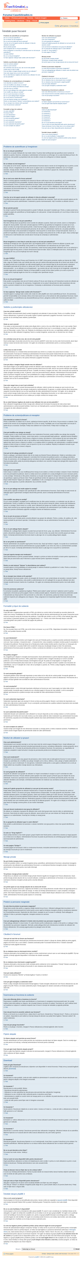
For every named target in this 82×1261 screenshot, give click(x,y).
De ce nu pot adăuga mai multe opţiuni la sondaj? (18, 90)
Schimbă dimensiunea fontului (76, 22)
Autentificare (74, 26)
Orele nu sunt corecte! (10, 65)
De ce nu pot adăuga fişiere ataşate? (14, 95)
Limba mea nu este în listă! (11, 69)
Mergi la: (18, 1249)
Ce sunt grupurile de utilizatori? (51, 41)
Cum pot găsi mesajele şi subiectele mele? (54, 85)
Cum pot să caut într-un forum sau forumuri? (54, 78)
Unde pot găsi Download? (49, 109)
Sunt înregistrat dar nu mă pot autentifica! (16, 48)
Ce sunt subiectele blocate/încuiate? (14, 124)
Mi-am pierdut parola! (10, 46)
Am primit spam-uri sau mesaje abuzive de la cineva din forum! (60, 62)
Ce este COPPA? (9, 54)
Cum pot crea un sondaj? (11, 88)
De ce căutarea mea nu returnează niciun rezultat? (56, 80)
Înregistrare (65, 26)
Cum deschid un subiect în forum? (13, 83)
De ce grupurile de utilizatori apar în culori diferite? (56, 48)
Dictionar (20, 21)
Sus (6, 159)
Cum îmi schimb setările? (11, 64)
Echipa (44, 1253)
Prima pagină (45, 22)
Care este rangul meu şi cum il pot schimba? (16, 73)
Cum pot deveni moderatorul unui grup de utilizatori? (57, 46)
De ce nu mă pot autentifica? (12, 37)
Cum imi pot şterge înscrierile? (50, 95)
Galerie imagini (41, 18)
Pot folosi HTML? (9, 113)
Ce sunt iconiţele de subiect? (12, 125)
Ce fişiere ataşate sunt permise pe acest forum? (56, 101)
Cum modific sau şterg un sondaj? (13, 92)
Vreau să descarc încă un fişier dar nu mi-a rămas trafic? (58, 126)
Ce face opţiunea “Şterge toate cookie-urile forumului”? (19, 57)
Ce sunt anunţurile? (9, 120)
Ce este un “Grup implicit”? (49, 50)
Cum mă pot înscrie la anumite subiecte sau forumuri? (57, 93)
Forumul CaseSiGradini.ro (17, 15)
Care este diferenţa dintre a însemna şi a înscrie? (56, 91)
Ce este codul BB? (9, 111)
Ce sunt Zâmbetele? (9, 114)
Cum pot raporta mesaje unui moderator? (15, 99)
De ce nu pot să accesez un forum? (14, 94)
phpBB (37, 1257)
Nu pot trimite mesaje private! (50, 58)
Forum (34, 21)
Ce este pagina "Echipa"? (49, 52)
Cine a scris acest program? (50, 134)
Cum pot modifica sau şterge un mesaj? (15, 84)
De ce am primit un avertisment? (13, 97)
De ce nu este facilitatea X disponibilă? (53, 136)
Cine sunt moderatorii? (48, 39)
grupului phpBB (62, 1200)
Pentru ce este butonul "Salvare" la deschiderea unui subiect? (21, 101)
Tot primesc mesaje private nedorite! (52, 60)
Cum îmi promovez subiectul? (12, 105)
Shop (28, 21)
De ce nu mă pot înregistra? (12, 56)
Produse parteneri (18, 18)
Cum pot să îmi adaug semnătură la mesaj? (16, 86)
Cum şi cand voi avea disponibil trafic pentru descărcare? (58, 124)
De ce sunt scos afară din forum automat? (16, 41)
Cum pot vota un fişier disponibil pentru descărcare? (57, 128)
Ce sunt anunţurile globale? (11, 118)
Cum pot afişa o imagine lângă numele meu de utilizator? (20, 71)
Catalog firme (10, 21)
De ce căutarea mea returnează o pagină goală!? (56, 82)
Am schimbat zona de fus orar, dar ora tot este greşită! (19, 67)
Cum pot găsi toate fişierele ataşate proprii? (54, 103)
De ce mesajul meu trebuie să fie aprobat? (16, 103)
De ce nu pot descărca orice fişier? (52, 122)
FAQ (58, 26)
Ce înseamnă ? (46, 113)
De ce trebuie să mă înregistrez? (13, 39)
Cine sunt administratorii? (49, 37)
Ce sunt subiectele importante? (13, 122)
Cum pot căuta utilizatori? (49, 83)
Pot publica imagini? (9, 116)
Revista (30, 18)
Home (7, 18)
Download (12, 1069)
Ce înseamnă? (46, 111)
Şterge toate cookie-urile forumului (57, 1253)
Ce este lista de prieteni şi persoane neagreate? (56, 68)
